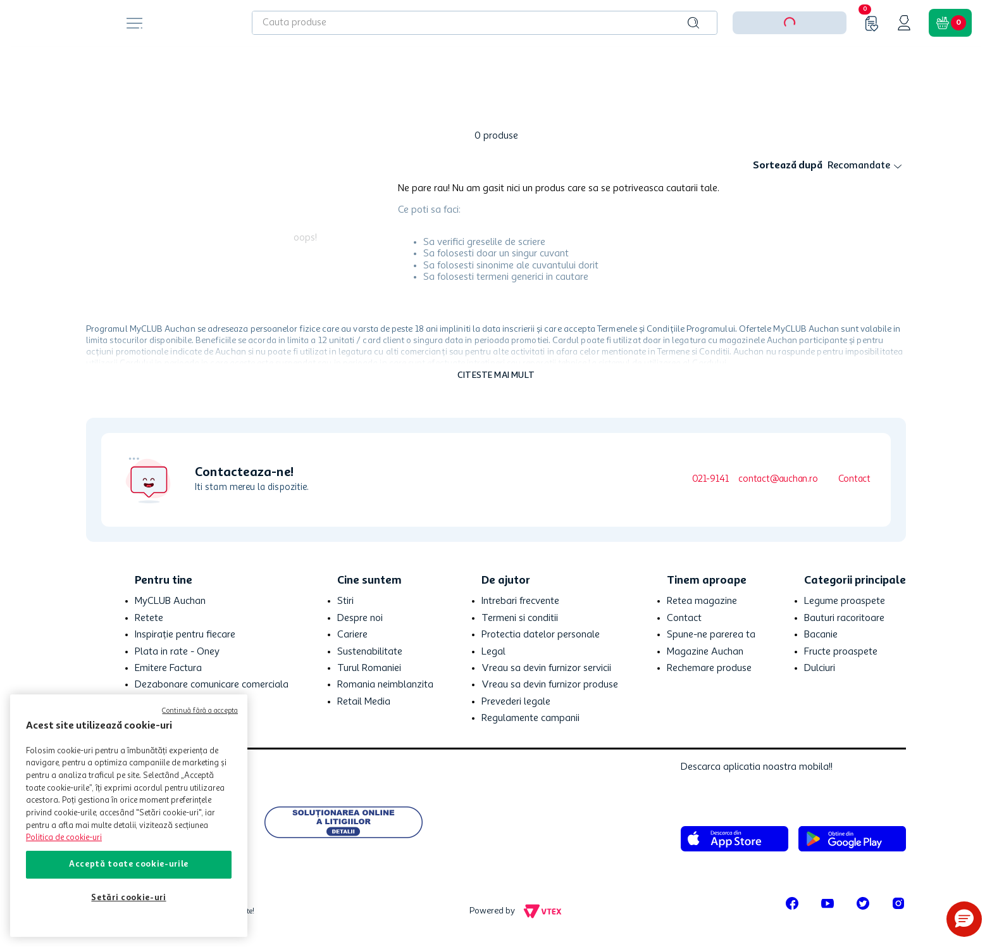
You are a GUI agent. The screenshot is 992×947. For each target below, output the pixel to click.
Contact (854, 479)
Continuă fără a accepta (200, 711)
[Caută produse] (693, 22)
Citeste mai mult (496, 375)
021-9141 (710, 479)
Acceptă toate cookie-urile (129, 864)
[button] (964, 919)
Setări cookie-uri (128, 898)
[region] (128, 815)
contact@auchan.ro (777, 479)
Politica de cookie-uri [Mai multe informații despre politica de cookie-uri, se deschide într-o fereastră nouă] (64, 838)
